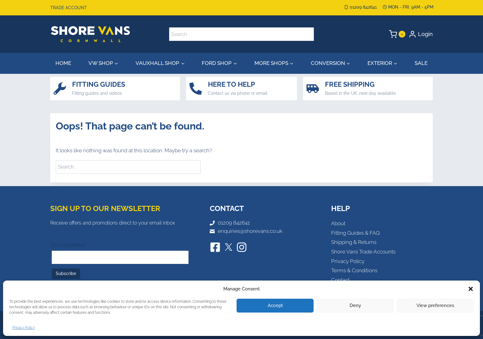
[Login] (420, 34)
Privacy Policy (23, 327)
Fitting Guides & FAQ (355, 233)
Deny (355, 305)
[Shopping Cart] (397, 34)
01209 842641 (234, 223)
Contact (340, 280)
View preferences (435, 305)
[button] (471, 289)
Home (63, 63)
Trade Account (68, 7)
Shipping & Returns (353, 242)
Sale (421, 63)
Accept (275, 305)
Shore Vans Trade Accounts (363, 252)
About (338, 223)
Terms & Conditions (354, 270)
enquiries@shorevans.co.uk (250, 231)
